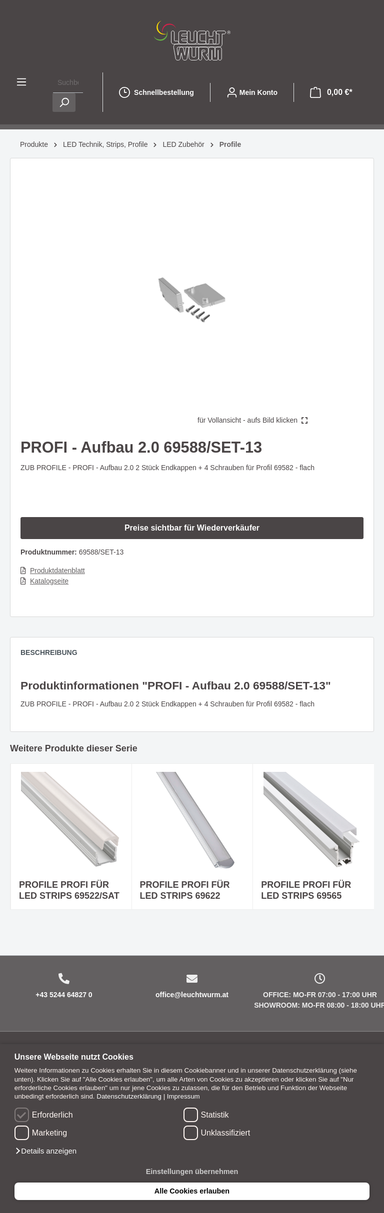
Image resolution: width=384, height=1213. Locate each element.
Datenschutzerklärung (129, 1096)
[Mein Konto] (252, 92)
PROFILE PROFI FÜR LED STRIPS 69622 (185, 890)
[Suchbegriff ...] (68, 82)
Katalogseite (49, 581)
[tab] (54, 654)
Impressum (183, 1096)
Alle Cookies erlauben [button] (192, 1191)
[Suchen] (64, 102)
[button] (45, 1151)
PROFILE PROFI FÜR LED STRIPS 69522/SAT (69, 890)
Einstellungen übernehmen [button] (192, 1172)
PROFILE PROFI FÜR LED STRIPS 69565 (306, 890)
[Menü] (21, 81)
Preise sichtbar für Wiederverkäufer (192, 528)
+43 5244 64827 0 (64, 995)
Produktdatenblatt (57, 571)
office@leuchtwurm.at (192, 995)
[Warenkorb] (331, 92)
